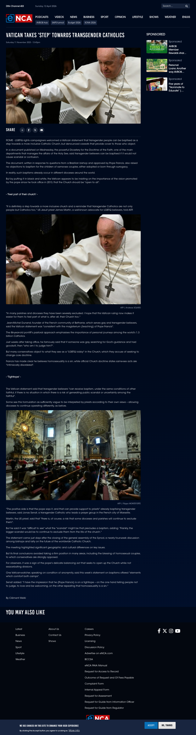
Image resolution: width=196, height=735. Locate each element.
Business (88, 17)
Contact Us (55, 635)
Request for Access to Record (102, 672)
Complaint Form (94, 684)
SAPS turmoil (58, 23)
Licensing (90, 641)
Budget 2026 (74, 23)
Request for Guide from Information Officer (109, 702)
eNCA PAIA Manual (96, 666)
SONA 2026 (90, 23)
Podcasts (41, 17)
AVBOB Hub (42, 23)
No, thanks (167, 725)
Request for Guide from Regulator (104, 708)
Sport (104, 17)
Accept (151, 725)
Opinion (120, 17)
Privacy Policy (92, 635)
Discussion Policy (94, 647)
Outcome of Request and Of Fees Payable (109, 678)
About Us (54, 629)
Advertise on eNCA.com (99, 653)
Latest (19, 629)
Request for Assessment (98, 696)
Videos (59, 17)
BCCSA (89, 659)
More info (74, 731)
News (73, 17)
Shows (153, 17)
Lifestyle (137, 17)
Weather (170, 17)
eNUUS (186, 17)
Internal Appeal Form (97, 690)
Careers (89, 629)
